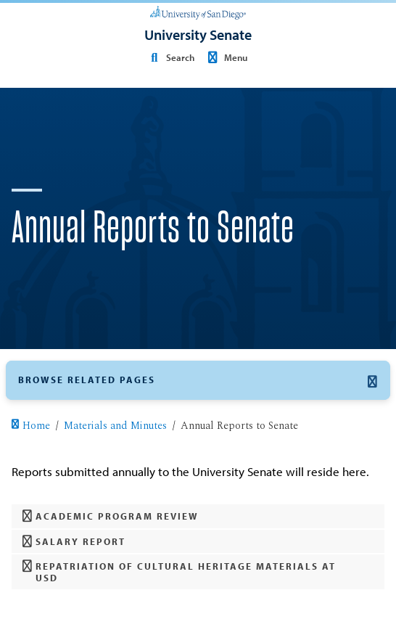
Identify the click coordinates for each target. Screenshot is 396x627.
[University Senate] (198, 34)
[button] (198, 380)
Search (169, 57)
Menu (226, 57)
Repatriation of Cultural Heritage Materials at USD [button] (179, 571)
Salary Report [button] (74, 542)
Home (30, 426)
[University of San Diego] (198, 12)
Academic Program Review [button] (110, 516)
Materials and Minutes (115, 426)
